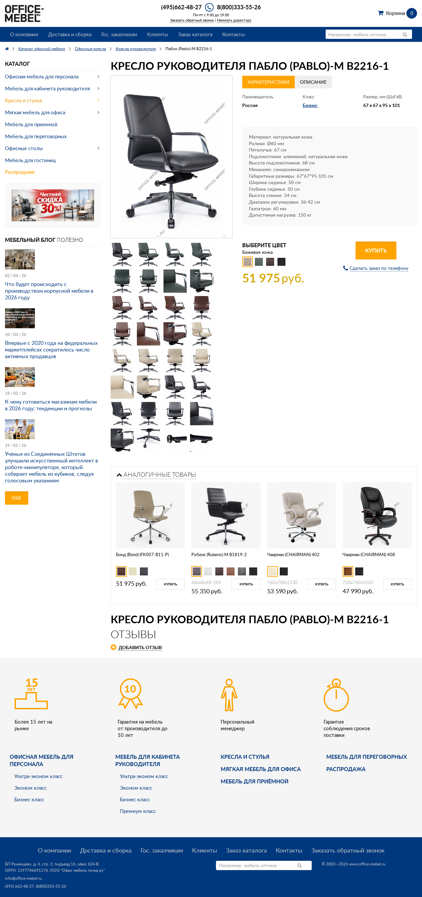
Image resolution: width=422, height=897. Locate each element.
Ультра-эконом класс (38, 776)
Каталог (17, 63)
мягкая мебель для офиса (261, 769)
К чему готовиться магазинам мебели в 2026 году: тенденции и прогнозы (51, 405)
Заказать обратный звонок (192, 20)
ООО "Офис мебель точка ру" (77, 870)
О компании (24, 34)
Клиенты (157, 34)
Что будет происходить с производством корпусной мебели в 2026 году (49, 290)
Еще (16, 498)
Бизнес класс (29, 799)
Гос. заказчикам (119, 34)
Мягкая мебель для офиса (35, 112)
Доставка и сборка (69, 34)
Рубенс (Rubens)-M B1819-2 (219, 554)
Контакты (233, 34)
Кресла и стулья (23, 100)
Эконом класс (30, 787)
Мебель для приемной (31, 124)
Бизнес (310, 105)
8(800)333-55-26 (239, 7)
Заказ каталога (195, 34)
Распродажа (20, 171)
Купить (376, 250)
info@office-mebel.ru (23, 878)
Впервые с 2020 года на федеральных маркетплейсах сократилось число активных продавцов (51, 349)
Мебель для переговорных (35, 136)
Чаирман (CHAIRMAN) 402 (293, 554)
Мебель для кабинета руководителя (47, 88)
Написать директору (234, 20)
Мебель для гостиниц (30, 160)
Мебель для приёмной (254, 781)
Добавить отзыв (140, 647)
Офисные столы (24, 148)
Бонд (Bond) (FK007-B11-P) (142, 554)
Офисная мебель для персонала (41, 76)
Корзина (401, 13)
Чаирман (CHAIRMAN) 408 (369, 554)
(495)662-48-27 (181, 7)
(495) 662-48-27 (19, 886)
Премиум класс (138, 811)
